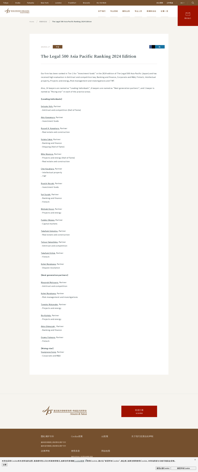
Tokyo (5, 3)
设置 (4, 464)
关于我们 (109, 11)
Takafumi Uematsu (50, 231)
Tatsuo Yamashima (50, 242)
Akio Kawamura (48, 117)
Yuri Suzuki (46, 194)
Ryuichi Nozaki (48, 183)
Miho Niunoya (47, 154)
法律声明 (45, 450)
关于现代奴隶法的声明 (142, 436)
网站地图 (105, 450)
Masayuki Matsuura (50, 282)
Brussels (86, 3)
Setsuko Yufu (47, 106)
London (58, 3)
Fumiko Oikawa (48, 220)
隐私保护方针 (47, 436)
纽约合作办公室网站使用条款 (82, 456)
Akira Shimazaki (48, 326)
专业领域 (120, 11)
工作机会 (170, 3)
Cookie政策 (77, 436)
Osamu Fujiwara (48, 337)
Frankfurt (72, 3)
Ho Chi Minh (101, 3)
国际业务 (131, 11)
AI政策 (104, 436)
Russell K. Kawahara (50, 128)
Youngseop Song (49, 352)
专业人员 (142, 11)
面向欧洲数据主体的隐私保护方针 (53, 442)
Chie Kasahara (47, 168)
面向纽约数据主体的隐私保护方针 (53, 446)
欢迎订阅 (139, 412)
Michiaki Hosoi (48, 209)
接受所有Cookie (183, 468)
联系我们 (188, 18)
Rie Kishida (46, 315)
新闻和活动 (154, 11)
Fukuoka (30, 3)
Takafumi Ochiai (48, 253)
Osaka (17, 3)
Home (32, 21)
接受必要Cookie (163, 468)
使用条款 (75, 450)
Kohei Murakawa (48, 264)
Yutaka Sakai (47, 139)
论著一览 (165, 11)
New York (45, 3)
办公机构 (159, 3)
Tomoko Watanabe (50, 304)
